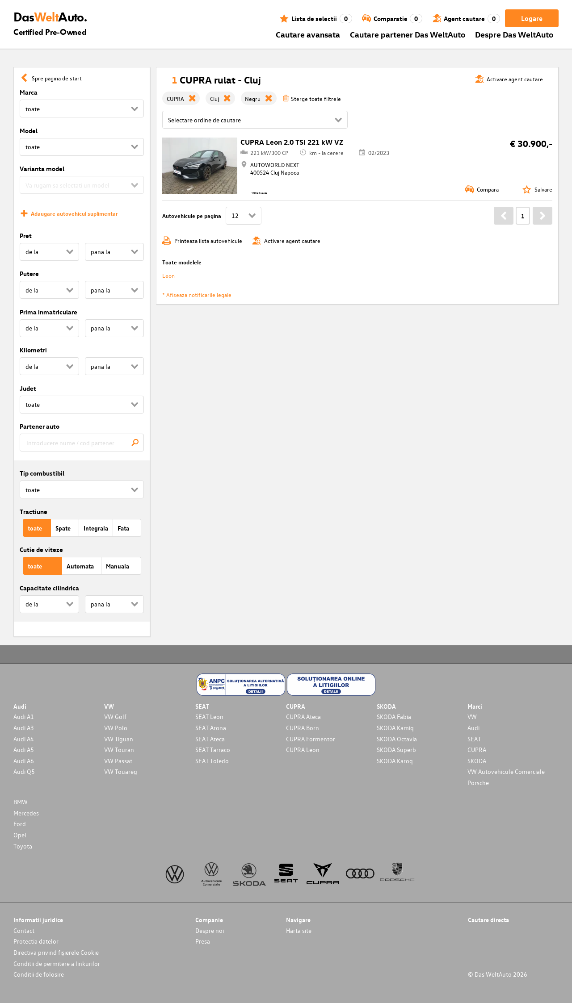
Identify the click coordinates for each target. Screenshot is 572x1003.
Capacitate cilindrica (49, 588)
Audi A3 (23, 727)
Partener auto (39, 426)
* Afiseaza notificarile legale (196, 294)
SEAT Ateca (210, 739)
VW (472, 716)
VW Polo (115, 727)
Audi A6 (23, 760)
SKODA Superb (396, 749)
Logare (532, 18)
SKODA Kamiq (395, 727)
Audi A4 (23, 739)
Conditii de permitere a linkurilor (56, 963)
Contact (23, 930)
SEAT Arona (210, 727)
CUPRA (476, 749)
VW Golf (115, 716)
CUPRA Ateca (303, 716)
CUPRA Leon (303, 749)
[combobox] (82, 442)
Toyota (22, 846)
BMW (20, 802)
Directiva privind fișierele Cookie (56, 952)
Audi (473, 727)
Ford (19, 823)
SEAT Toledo (212, 760)
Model (29, 130)
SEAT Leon (209, 716)
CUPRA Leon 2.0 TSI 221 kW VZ (291, 142)
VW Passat (118, 760)
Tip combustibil (42, 473)
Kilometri (33, 350)
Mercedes (26, 813)
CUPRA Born (302, 727)
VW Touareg (120, 771)
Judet (28, 388)
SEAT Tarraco (212, 749)
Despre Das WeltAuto (514, 34)
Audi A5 (23, 749)
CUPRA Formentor (310, 739)
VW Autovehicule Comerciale (506, 771)
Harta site (298, 930)
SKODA (476, 760)
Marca (29, 92)
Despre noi (209, 930)
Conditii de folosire (38, 974)
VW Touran (119, 749)
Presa (202, 941)
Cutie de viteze (41, 549)
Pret (26, 235)
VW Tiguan (118, 739)
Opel (19, 835)
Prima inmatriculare (48, 312)
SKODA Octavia (397, 739)
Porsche (478, 782)
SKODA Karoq (395, 760)
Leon (168, 275)
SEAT (474, 739)
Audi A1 (23, 716)
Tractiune (33, 511)
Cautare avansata (308, 34)
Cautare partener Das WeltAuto (408, 34)
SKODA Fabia (394, 716)
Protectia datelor (36, 941)
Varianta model (42, 168)
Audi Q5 (24, 771)
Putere (29, 273)
